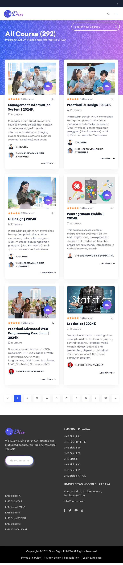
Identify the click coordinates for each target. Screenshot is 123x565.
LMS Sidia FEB (72, 455)
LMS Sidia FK (12, 497)
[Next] (115, 400)
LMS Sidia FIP (72, 472)
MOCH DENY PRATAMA (32, 373)
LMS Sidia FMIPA (15, 509)
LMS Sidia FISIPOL (75, 477)
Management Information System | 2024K (30, 107)
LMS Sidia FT (12, 514)
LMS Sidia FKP (13, 503)
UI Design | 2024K (23, 220)
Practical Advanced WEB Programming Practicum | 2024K (30, 335)
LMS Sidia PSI (13, 525)
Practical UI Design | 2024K (90, 105)
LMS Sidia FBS (72, 449)
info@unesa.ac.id (74, 502)
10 (105, 400)
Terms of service (31, 559)
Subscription (71, 559)
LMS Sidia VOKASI (16, 531)
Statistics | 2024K (83, 325)
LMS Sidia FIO (72, 466)
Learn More (48, 163)
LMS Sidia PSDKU (15, 520)
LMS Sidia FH (72, 460)
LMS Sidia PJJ (72, 438)
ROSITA (24, 147)
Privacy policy (52, 559)
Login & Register (92, 559)
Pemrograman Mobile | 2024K (86, 217)
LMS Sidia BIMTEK (75, 444)
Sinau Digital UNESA (61, 553)
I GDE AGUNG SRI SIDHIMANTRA (96, 257)
